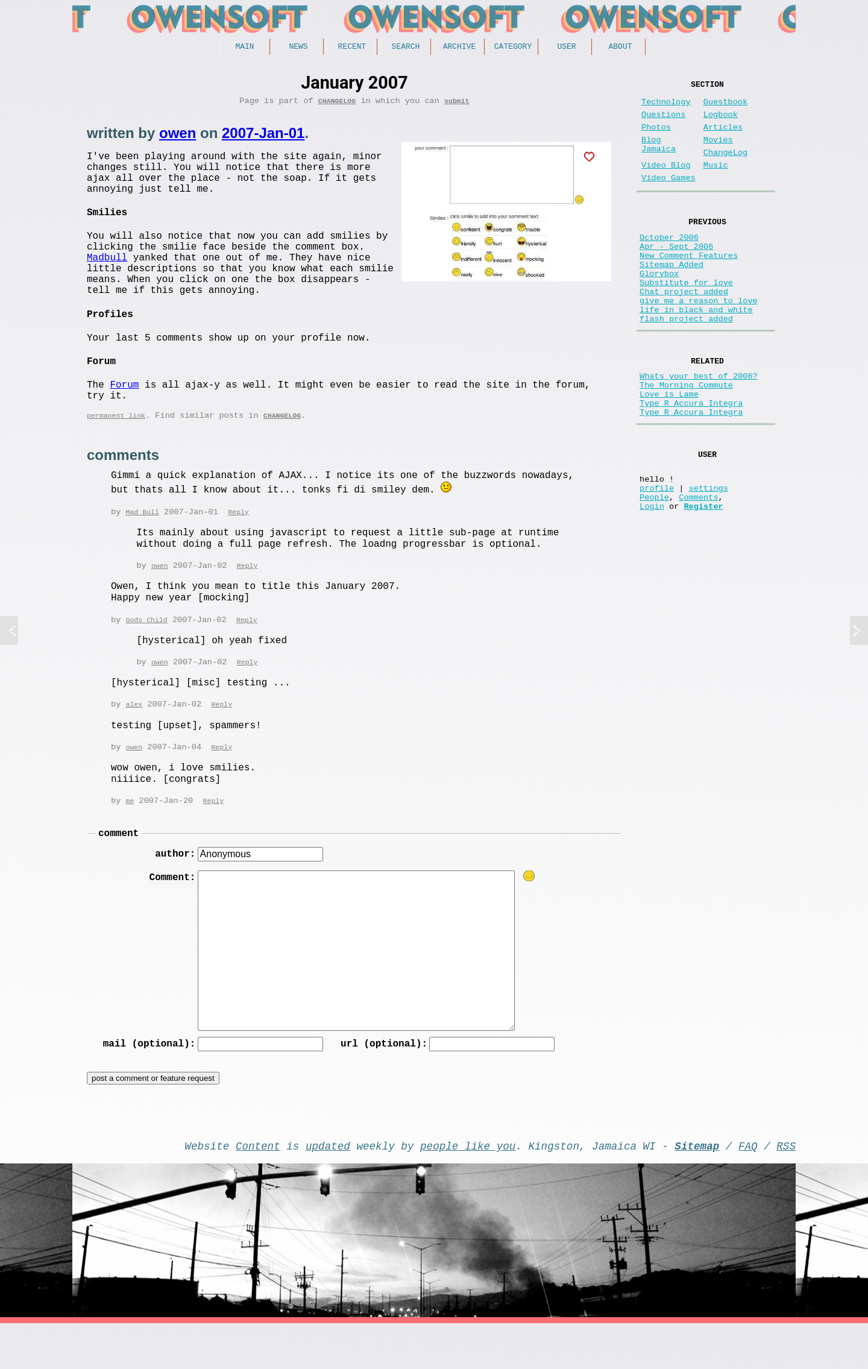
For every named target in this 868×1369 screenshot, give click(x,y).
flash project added (686, 364)
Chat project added (684, 330)
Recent (352, 47)
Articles (723, 137)
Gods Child (146, 652)
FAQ (748, 1189)
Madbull (107, 280)
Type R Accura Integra (691, 460)
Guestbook (725, 107)
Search (406, 47)
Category (513, 47)
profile (657, 556)
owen (177, 137)
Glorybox (659, 307)
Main (244, 47)
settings (708, 556)
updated (328, 1189)
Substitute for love (686, 318)
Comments (698, 568)
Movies (718, 152)
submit (457, 104)
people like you (467, 1189)
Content (258, 1189)
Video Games (668, 197)
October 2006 (669, 261)
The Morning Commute (686, 437)
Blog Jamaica (658, 157)
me (129, 835)
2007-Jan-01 (263, 137)
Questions (663, 122)
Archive (459, 47)
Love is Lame (669, 449)
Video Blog (666, 182)
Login (652, 579)
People (654, 568)
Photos (656, 137)
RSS (786, 1189)
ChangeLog (337, 104)
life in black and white (696, 353)
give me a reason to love (699, 341)
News (298, 47)
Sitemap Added (671, 295)
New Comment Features (689, 284)
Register (703, 579)
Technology (666, 107)
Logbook (720, 122)
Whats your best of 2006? (699, 426)
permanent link (116, 447)
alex (133, 738)
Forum (124, 411)
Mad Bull (142, 543)
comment (118, 869)
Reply (238, 543)
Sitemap (697, 1189)
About (620, 47)
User (566, 47)
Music (715, 182)
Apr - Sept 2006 (676, 273)
